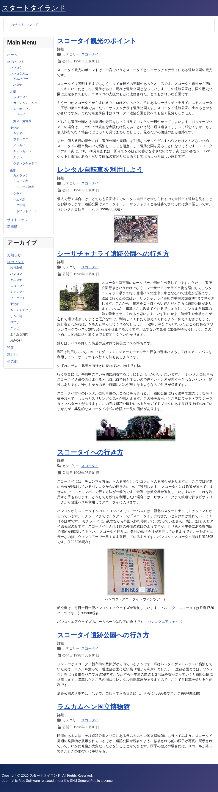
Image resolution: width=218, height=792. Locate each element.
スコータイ (20, 97)
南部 (13, 170)
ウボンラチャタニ (25, 163)
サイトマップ (17, 220)
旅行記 (12, 354)
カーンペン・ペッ (25, 103)
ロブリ (14, 322)
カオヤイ (19, 133)
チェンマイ (17, 292)
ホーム (12, 55)
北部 (13, 91)
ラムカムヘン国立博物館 (93, 707)
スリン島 (22, 181)
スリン (17, 157)
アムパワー (20, 78)
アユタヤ (16, 279)
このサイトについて (22, 25)
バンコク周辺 (19, 73)
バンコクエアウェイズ (165, 622)
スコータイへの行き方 (90, 452)
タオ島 (20, 205)
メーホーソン (22, 109)
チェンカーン (22, 151)
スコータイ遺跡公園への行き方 (103, 635)
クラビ (17, 193)
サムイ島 (19, 199)
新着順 (12, 227)
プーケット (17, 298)
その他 (12, 361)
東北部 (14, 128)
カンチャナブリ (20, 310)
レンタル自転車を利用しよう (100, 169)
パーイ (20, 114)
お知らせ (14, 255)
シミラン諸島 (25, 187)
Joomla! (8, 781)
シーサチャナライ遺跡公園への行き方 (113, 254)
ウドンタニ (20, 139)
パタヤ (17, 84)
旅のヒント (15, 62)
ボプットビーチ (26, 211)
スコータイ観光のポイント (97, 41)
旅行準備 (16, 267)
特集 (10, 347)
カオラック (20, 175)
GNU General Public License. (91, 781)
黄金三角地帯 (22, 121)
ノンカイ (19, 145)
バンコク (16, 67)
